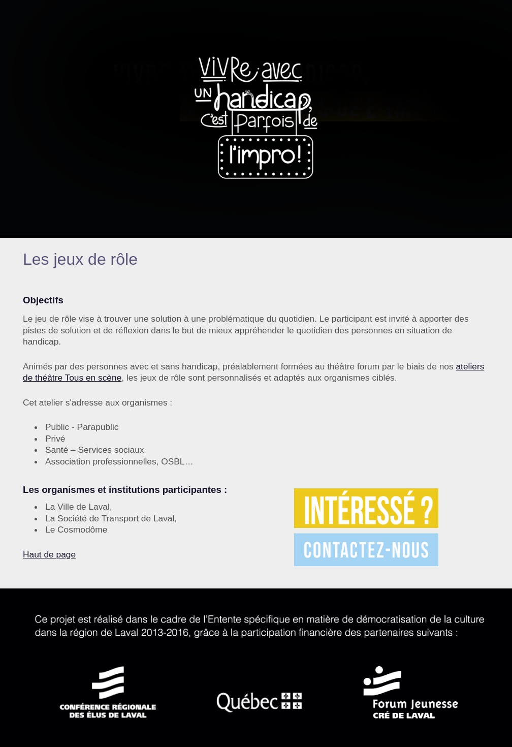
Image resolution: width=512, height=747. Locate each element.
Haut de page (49, 554)
